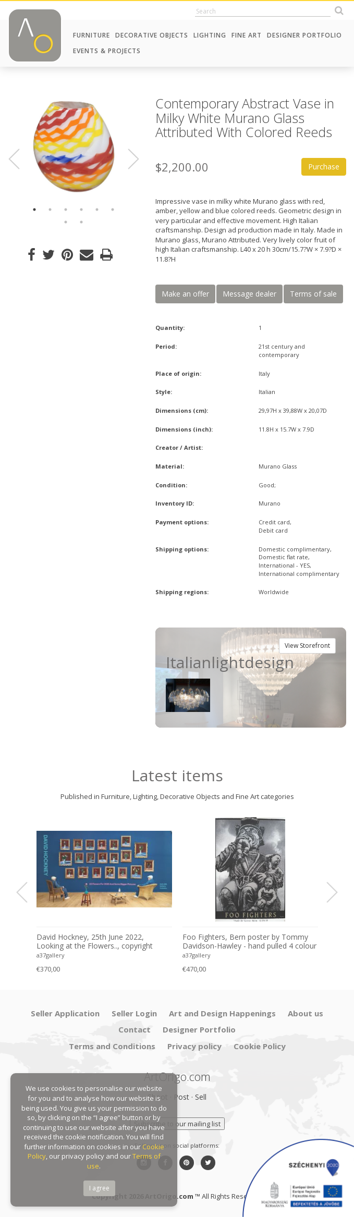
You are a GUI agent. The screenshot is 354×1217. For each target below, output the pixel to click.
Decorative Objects (151, 35)
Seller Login (134, 1013)
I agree (99, 1188)
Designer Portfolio (304, 35)
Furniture (91, 35)
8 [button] (81, 222)
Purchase (323, 166)
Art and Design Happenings (222, 1013)
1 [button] (34, 209)
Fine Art (246, 35)
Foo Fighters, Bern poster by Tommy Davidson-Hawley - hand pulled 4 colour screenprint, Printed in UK (249, 941)
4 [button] (81, 209)
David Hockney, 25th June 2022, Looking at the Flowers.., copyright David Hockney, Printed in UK (94, 941)
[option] (73, 146)
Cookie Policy (260, 1046)
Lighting (209, 35)
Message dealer (249, 294)
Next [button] (127, 159)
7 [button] (65, 222)
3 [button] (65, 209)
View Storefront (307, 645)
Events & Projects (107, 50)
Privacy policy (194, 1046)
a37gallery (50, 955)
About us (305, 1013)
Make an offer (185, 294)
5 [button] (97, 209)
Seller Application (65, 1013)
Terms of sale (313, 294)
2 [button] (50, 209)
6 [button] (112, 209)
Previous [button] (20, 159)
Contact (134, 1029)
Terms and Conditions (112, 1046)
